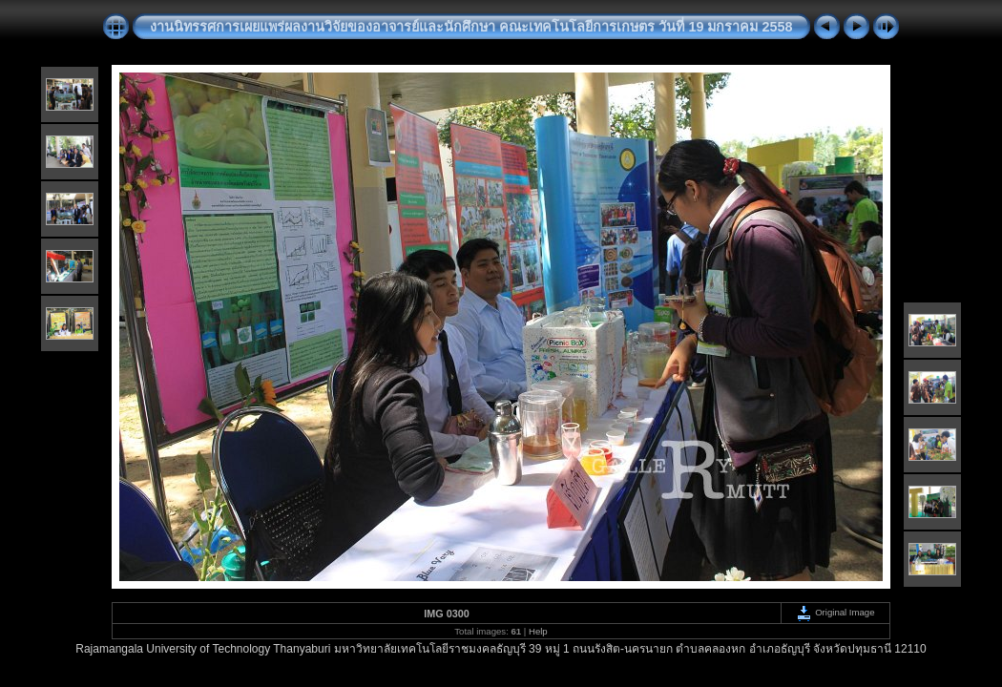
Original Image (835, 612)
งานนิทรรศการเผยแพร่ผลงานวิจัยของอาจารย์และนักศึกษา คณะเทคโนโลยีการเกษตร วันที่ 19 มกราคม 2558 (471, 26)
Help (538, 631)
